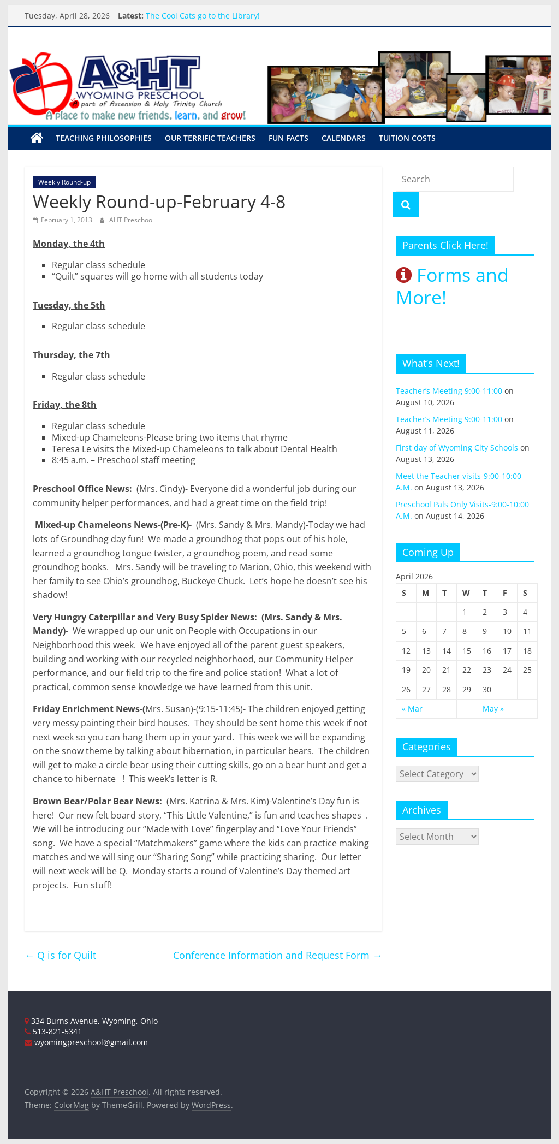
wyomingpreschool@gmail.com (86, 1041)
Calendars (344, 138)
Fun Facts (288, 138)
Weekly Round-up (64, 181)
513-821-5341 (53, 1031)
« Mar (412, 708)
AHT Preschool (131, 219)
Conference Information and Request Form (277, 954)
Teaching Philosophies (104, 138)
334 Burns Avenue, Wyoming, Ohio (91, 1020)
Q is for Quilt (60, 954)
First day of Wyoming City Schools (457, 447)
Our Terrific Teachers (210, 138)
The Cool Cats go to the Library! (203, 15)
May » (493, 708)
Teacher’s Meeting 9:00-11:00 (449, 390)
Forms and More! (452, 286)
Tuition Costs (407, 138)
